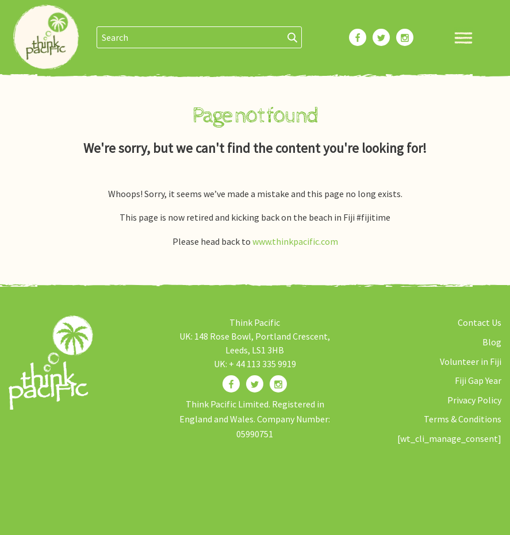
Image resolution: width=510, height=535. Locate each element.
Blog (491, 342)
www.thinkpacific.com (295, 241)
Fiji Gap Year (478, 380)
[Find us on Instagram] (278, 383)
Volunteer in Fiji (470, 361)
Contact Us (479, 322)
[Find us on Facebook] (231, 383)
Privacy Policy (474, 400)
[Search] (292, 37)
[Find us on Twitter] (254, 383)
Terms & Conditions (462, 419)
